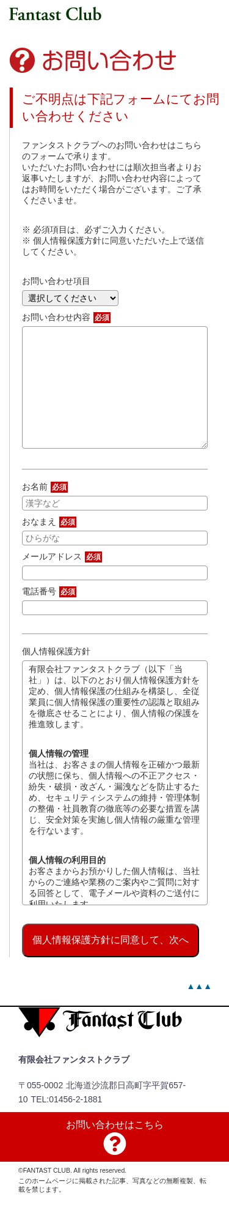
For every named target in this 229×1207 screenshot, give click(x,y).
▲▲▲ (199, 986)
